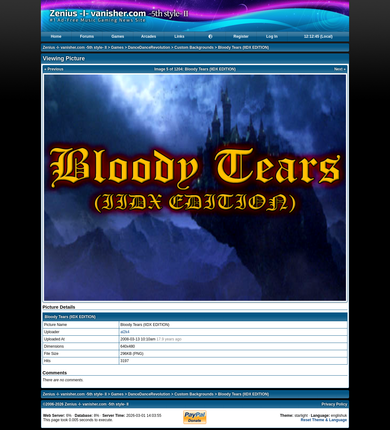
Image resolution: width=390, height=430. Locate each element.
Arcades (148, 36)
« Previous (54, 69)
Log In (272, 36)
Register (240, 36)
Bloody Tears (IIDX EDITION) (243, 47)
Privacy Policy (334, 404)
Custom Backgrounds (194, 47)
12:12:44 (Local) (318, 36)
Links (179, 36)
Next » (340, 69)
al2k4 (125, 332)
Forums (87, 36)
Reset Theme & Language (324, 420)
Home (56, 36)
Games (117, 36)
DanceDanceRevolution (149, 47)
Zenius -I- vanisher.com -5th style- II (75, 47)
